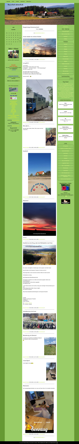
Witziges (65, 49)
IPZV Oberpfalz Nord (65, 172)
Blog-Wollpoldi (13, 111)
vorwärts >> (43, 437)
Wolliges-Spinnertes (65, 63)
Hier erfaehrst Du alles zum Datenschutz (47, 442)
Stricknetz (65, 155)
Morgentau (13, 109)
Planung (65, 51)
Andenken (65, 36)
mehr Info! (14, 69)
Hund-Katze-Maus (65, 73)
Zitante (13, 108)
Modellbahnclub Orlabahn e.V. (13, 117)
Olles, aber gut (65, 71)
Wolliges (65, 38)
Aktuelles (65, 44)
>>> (20, 29)
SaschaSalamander (13, 101)
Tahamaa (13, 105)
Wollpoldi (65, 158)
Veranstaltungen (66, 58)
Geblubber (65, 68)
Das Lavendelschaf (65, 160)
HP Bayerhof (65, 146)
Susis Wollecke (13, 116)
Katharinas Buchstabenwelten (13, 115)
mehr (66, 106)
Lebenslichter (13, 102)
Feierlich (65, 66)
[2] (35, 437)
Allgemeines (65, 56)
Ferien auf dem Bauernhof (65, 178)
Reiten (65, 46)
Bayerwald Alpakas (65, 150)
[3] (36, 437)
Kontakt (17, 1)
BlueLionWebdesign (15, 120)
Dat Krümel (65, 153)
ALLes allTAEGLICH (13, 104)
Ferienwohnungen (65, 31)
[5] (38, 437)
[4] (37, 437)
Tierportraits (65, 170)
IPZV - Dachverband (65, 165)
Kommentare (41, 59)
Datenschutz (28, 1)
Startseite (8, 1)
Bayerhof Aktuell (26, 59)
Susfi (13, 113)
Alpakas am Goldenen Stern (65, 148)
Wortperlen (13, 107)
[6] (40, 437)
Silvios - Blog (13, 110)
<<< (7, 29)
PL (44, 59)
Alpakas (65, 61)
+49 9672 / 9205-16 (28, 303)
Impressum (23, 1)
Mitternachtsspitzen (13, 103)
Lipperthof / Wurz (65, 163)
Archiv (13, 1)
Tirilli (13, 114)
